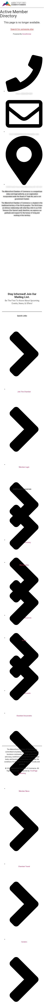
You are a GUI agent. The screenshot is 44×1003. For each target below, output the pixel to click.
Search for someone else (22, 29)
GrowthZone (26, 34)
